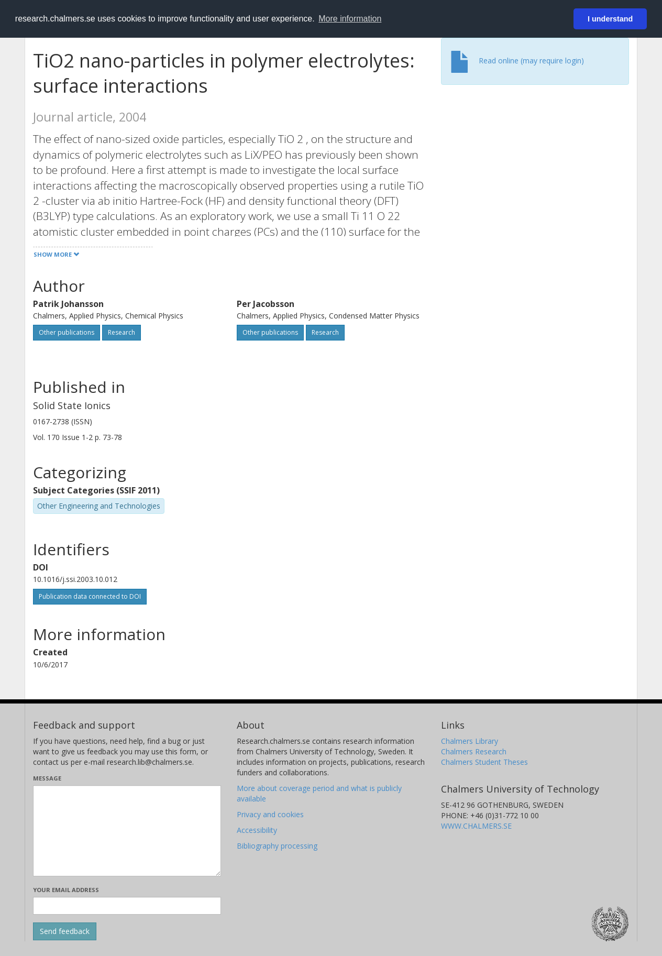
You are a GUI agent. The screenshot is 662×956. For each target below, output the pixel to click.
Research (121, 332)
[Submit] (64, 931)
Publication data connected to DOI (90, 596)
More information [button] (349, 18)
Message (47, 778)
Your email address (66, 890)
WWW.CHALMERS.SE (476, 826)
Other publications (66, 332)
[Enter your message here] (127, 830)
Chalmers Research (473, 751)
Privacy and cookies (270, 814)
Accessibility (257, 830)
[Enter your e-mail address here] (127, 906)
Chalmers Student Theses (484, 762)
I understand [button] (610, 19)
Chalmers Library (469, 741)
